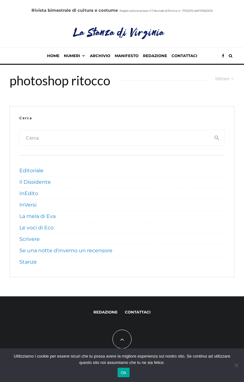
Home (53, 55)
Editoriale (31, 171)
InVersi (28, 205)
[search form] (115, 137)
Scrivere (29, 239)
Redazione (155, 55)
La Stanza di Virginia (119, 33)
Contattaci (184, 55)
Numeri (72, 55)
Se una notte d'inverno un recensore (65, 250)
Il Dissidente (35, 182)
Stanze (28, 262)
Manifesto (127, 55)
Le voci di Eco (36, 228)
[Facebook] (223, 56)
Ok (123, 372)
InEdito (28, 193)
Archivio (100, 55)
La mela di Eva (37, 216)
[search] (217, 137)
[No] (236, 365)
